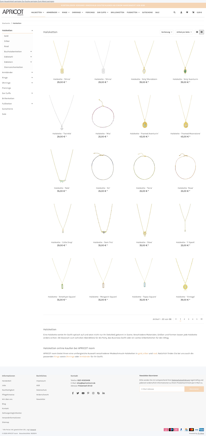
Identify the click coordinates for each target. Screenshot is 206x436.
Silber (7, 41)
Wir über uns (7, 399)
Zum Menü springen (46, 1)
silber (145, 353)
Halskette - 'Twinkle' (62, 133)
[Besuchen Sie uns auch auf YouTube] (83, 393)
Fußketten (7, 103)
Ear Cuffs (6, 93)
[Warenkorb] (197, 12)
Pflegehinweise (8, 395)
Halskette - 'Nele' (61, 188)
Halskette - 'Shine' (61, 79)
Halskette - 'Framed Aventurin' (144, 133)
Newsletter (40, 399)
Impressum (41, 381)
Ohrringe (70, 356)
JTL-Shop (201, 433)
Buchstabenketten (13, 51)
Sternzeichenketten (13, 67)
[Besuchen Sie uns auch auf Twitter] (78, 393)
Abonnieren (194, 389)
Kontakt (5, 408)
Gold (6, 36)
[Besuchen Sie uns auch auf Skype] (98, 393)
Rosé (6, 46)
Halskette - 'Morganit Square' (103, 296)
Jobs (4, 385)
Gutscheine (7, 109)
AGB (38, 385)
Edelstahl (8, 56)
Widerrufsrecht (42, 395)
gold (140, 353)
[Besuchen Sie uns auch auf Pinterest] (88, 393)
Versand (33, 430)
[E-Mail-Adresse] (162, 389)
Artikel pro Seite (183, 32)
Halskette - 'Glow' (144, 242)
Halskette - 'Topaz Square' (144, 296)
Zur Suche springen (30, 1)
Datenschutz (41, 390)
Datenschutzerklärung (181, 380)
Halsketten (7, 30)
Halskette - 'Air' (103, 188)
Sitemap (5, 422)
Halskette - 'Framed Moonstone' (185, 133)
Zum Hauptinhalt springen (11, 1)
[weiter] (201, 319)
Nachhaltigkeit (8, 390)
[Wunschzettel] (187, 12)
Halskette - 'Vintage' (185, 296)
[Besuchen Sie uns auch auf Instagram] (93, 393)
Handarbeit (6, 381)
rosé (155, 353)
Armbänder (85, 356)
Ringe (57, 356)
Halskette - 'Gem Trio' (103, 242)
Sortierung (165, 32)
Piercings (6, 88)
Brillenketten (8, 98)
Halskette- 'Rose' (185, 188)
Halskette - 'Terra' (144, 188)
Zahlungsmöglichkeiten (12, 413)
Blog (4, 404)
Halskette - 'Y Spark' (185, 242)
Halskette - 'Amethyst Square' (62, 296)
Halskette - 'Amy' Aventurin (185, 79)
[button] (181, 12)
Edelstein (8, 62)
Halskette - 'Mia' (103, 133)
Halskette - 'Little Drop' (61, 242)
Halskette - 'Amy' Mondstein (144, 79)
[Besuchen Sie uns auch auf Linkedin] (103, 393)
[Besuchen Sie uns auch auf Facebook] (73, 393)
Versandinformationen (11, 418)
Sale (4, 114)
